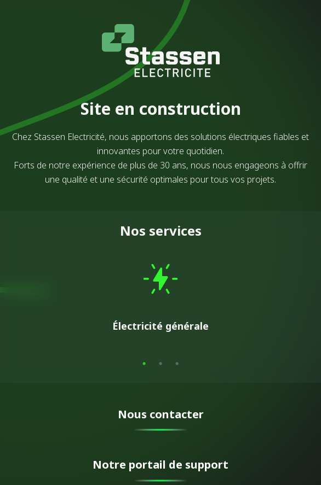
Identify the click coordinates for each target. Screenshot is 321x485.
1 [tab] (144, 363)
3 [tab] (176, 363)
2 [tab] (160, 363)
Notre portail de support (160, 464)
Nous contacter (161, 414)
